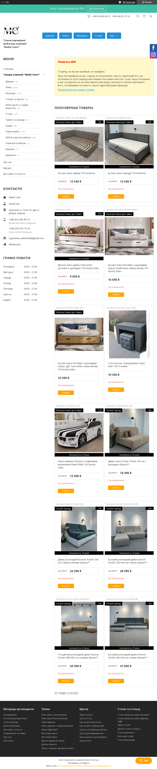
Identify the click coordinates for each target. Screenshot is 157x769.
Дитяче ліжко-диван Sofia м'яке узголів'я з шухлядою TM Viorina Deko (78, 266)
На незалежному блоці (15, 718)
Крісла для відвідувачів (91, 733)
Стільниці (8, 68)
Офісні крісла (86, 714)
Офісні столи (124, 724)
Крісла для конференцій (92, 725)
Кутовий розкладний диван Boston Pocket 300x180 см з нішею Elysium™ (127, 656)
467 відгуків (129, 2)
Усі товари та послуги (66, 692)
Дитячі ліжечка (49, 744)
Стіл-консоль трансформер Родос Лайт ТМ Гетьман (126, 365)
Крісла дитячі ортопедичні (93, 737)
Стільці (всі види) (126, 739)
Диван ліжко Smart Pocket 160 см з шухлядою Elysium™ (127, 463)
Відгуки (7, 168)
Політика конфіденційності (98, 766)
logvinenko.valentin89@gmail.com (26, 238)
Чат (143, 760)
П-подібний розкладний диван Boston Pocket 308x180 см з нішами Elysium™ (78, 656)
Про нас (7, 162)
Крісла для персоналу (90, 722)
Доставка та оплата (14, 173)
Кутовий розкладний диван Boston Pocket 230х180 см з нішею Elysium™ (127, 561)
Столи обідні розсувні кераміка (133, 714)
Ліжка (65, 35)
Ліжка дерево (48, 722)
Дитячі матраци (12, 725)
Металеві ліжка (49, 733)
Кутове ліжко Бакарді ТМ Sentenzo (127, 173)
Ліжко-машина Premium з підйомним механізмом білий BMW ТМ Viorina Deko (77, 464)
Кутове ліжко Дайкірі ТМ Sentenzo (76, 173)
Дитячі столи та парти (129, 728)
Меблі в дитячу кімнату (18, 137)
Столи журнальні (126, 732)
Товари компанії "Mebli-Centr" (21, 74)
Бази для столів (125, 736)
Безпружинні (10, 714)
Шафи (9, 125)
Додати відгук (144, 16)
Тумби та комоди (15, 119)
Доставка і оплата (13, 729)
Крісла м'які (85, 740)
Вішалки (10, 149)
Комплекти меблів (16, 143)
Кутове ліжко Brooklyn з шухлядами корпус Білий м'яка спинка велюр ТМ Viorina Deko (128, 268)
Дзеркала (11, 155)
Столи (98, 35)
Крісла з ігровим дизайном (93, 729)
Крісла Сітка (86, 718)
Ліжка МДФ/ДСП (49, 729)
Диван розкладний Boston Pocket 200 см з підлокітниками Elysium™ (78, 561)
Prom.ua (94, 759)
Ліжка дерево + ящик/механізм (57, 725)
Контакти (8, 740)
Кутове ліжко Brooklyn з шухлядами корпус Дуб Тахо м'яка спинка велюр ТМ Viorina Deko (78, 366)
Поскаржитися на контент (71, 766)
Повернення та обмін (14, 733)
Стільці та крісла (15, 99)
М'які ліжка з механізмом (54, 714)
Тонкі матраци (11, 722)
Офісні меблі (12, 131)
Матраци (82, 35)
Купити (65, 196)
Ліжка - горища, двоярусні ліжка (57, 748)
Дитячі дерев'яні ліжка (52, 740)
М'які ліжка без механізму (54, 718)
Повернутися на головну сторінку (76, 89)
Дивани (49, 35)
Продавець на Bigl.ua (78, 762)
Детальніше (96, 8)
